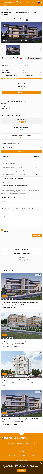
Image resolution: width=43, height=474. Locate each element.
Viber (23, 208)
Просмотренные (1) (17, 20)
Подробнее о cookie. (13, 468)
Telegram (30, 208)
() (27, 2)
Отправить (37, 235)
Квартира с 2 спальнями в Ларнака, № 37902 (16, 380)
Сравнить (21, 151)
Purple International (7, 385)
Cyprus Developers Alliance (9, 307)
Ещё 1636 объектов (21, 95)
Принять (21, 471)
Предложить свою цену (35, 20)
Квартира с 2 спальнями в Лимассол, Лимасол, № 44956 (20, 302)
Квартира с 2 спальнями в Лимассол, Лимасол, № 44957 (20, 419)
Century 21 (21, 88)
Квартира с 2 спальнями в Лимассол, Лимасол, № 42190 (20, 341)
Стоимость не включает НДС (13, 78)
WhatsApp (16, 208)
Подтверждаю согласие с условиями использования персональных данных (22, 230)
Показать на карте (34, 58)
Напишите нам (23, 460)
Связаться (21, 92)
